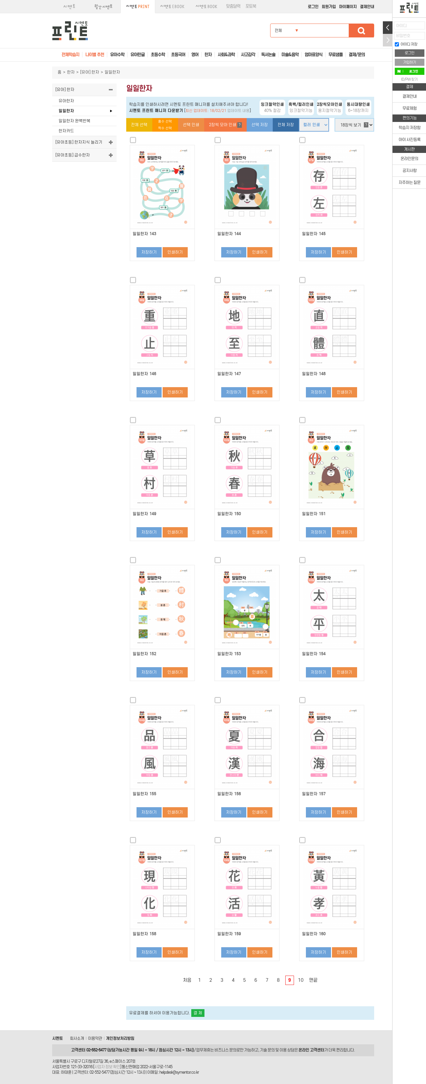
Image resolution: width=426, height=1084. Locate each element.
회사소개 (77, 1038)
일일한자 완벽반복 (74, 120)
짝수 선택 (165, 128)
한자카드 (66, 130)
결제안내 (367, 6)
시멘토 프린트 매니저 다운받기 (156, 110)
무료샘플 (335, 54)
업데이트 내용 (238, 110)
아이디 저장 (406, 44)
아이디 (401, 25)
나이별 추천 (94, 54)
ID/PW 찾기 (409, 79)
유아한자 (66, 100)
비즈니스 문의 (225, 1050)
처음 (187, 980)
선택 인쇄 (191, 124)
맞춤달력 (233, 6)
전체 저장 (286, 124)
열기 (388, 27)
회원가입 (329, 6)
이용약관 (95, 1038)
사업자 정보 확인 (107, 1066)
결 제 (198, 1012)
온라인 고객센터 (311, 1050)
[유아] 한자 (89, 72)
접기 (388, 40)
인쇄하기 (175, 252)
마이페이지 (348, 6)
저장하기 (149, 252)
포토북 (250, 6)
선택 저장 (259, 124)
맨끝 (313, 980)
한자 (71, 72)
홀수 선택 (165, 121)
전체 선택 (139, 124)
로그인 (313, 6)
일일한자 (66, 110)
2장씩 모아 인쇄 (225, 125)
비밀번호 (403, 35)
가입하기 (409, 62)
